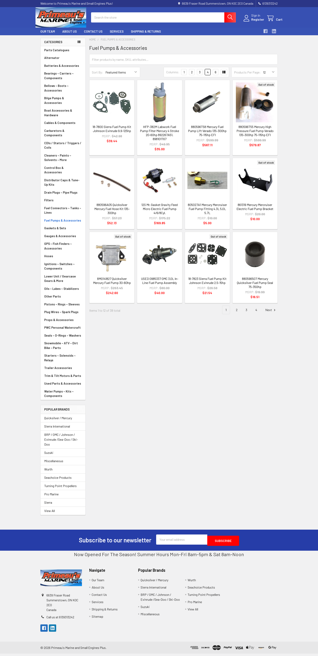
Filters (49, 204)
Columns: (172, 76)
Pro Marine (51, 498)
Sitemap (97, 619)
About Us (69, 35)
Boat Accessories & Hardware (58, 116)
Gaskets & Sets (55, 232)
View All (49, 514)
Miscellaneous (53, 464)
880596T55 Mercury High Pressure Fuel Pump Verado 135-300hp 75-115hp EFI (255, 134)
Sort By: (97, 76)
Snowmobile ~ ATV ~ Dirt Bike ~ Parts (61, 349)
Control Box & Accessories (54, 174)
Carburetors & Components (54, 136)
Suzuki (48, 456)
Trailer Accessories (58, 371)
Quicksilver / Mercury (58, 421)
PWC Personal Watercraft (62, 331)
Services (117, 35)
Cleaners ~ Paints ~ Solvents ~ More (57, 161)
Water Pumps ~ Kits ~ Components (59, 397)
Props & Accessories (59, 323)
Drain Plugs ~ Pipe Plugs (60, 196)
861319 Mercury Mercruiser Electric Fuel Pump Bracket (254, 210)
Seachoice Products (58, 481)
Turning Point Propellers (60, 489)
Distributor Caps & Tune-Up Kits (62, 186)
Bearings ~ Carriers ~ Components (59, 79)
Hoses (48, 259)
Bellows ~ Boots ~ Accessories (56, 91)
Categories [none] (53, 45)
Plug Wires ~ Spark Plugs (61, 315)
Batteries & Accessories (61, 69)
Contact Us (93, 35)
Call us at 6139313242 (60, 619)
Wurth (48, 473)
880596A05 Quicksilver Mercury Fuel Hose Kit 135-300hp (112, 212)
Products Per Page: (247, 76)
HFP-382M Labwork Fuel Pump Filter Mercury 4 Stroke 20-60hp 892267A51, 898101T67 (159, 136)
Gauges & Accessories (60, 239)
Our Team (47, 35)
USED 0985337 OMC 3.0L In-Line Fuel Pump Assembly (159, 284)
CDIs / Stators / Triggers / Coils (62, 149)
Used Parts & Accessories (62, 387)
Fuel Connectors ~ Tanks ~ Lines (62, 214)
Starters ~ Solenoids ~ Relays (60, 361)
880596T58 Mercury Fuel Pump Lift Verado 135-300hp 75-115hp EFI (207, 134)
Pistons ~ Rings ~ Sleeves (62, 308)
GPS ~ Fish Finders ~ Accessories (58, 249)
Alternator (51, 61)
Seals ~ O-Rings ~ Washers (62, 339)
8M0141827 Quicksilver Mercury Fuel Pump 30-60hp (112, 284)
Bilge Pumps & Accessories (54, 104)
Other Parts (52, 300)
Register (252, 22)
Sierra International (57, 430)
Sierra (48, 506)
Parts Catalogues (56, 53)
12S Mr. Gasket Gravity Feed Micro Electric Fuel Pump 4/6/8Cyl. (159, 212)
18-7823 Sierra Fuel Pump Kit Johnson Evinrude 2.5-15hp (207, 284)
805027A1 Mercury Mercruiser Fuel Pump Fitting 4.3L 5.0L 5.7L (207, 212)
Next (271, 313)
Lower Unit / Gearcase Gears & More (60, 282)
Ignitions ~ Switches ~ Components (59, 270)
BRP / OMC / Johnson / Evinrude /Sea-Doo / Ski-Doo (61, 443)
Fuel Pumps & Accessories (62, 224)
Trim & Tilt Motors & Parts (62, 379)
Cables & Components (59, 126)
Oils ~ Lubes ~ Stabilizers (61, 292)
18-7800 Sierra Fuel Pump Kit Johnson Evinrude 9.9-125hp (111, 132)
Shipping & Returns (146, 35)
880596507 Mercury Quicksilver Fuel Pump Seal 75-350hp (255, 286)
